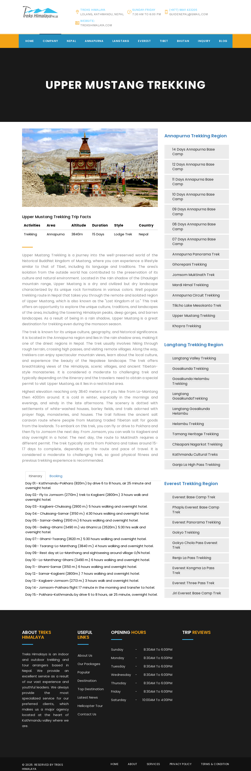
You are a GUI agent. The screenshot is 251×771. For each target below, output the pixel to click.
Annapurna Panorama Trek (196, 254)
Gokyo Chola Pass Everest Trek (195, 545)
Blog (223, 41)
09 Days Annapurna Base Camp (194, 211)
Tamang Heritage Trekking (195, 434)
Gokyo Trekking (185, 532)
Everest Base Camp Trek (193, 497)
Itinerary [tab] (35, 476)
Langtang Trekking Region (193, 345)
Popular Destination (87, 676)
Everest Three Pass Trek (193, 583)
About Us (85, 655)
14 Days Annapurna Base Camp (193, 152)
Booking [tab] (56, 476)
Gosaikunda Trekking (190, 368)
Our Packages (89, 663)
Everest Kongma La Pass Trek (193, 570)
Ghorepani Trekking (189, 264)
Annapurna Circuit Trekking (196, 295)
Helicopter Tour (90, 705)
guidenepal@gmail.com (188, 14)
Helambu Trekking (188, 423)
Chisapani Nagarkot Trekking (197, 444)
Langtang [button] (120, 41)
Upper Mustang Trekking (193, 315)
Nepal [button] (71, 41)
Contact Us (87, 714)
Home (29, 41)
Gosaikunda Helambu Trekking (190, 381)
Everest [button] (144, 41)
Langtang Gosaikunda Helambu (191, 411)
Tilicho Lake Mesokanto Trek (196, 305)
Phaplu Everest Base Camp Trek (195, 509)
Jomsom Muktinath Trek (193, 274)
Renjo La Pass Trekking (191, 557)
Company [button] (50, 41)
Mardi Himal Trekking (190, 284)
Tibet (164, 41)
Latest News (88, 697)
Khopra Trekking (186, 326)
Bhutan (183, 41)
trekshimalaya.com (96, 25)
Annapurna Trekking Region (195, 136)
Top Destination (91, 689)
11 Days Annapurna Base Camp (193, 182)
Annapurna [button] (94, 41)
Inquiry (204, 41)
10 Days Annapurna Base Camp (193, 197)
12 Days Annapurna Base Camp (193, 167)
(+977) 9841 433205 (183, 9)
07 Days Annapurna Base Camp (194, 241)
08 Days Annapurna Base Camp (194, 226)
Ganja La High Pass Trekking (196, 464)
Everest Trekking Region (191, 483)
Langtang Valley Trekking (194, 358)
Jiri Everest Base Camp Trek (196, 593)
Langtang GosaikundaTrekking (190, 396)
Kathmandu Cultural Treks (195, 454)
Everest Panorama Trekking (196, 522)
